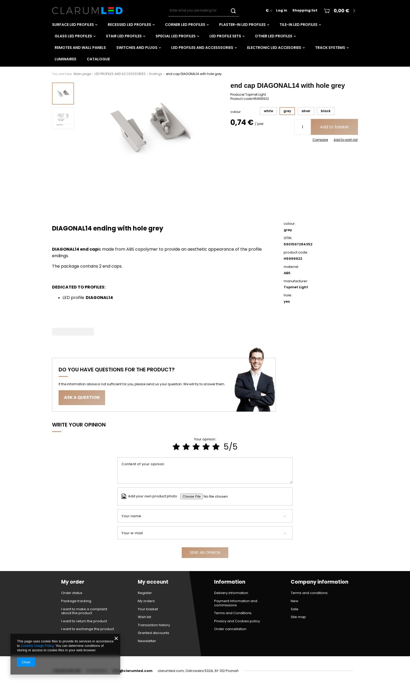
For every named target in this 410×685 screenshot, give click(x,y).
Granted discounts (153, 633)
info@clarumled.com (132, 670)
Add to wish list (346, 139)
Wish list (144, 617)
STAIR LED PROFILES (124, 36)
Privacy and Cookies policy (237, 621)
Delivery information (231, 593)
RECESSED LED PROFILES (129, 24)
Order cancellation (230, 629)
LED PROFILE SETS (225, 36)
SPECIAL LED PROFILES (176, 36)
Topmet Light (255, 94)
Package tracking (76, 601)
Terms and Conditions (233, 613)
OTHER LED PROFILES (273, 36)
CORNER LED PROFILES (185, 24)
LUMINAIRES (65, 59)
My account (153, 582)
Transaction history (154, 625)
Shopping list (304, 10)
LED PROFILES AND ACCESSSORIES (202, 47)
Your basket (148, 609)
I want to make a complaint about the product (84, 611)
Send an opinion (205, 552)
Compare (320, 139)
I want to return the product (84, 621)
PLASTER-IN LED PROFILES (242, 24)
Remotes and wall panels (80, 47)
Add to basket (334, 127)
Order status (71, 593)
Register (145, 593)
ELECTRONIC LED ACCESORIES (274, 47)
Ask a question (82, 397)
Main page (82, 74)
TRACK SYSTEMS (330, 47)
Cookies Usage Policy (37, 646)
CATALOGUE (98, 59)
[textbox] (203, 10)
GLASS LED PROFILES (73, 36)
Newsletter (147, 641)
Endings (155, 74)
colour (235, 112)
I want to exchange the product (87, 629)
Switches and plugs (136, 47)
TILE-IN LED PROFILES (298, 24)
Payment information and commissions (235, 603)
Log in (281, 10)
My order (72, 582)
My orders (146, 601)
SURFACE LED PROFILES (73, 24)
